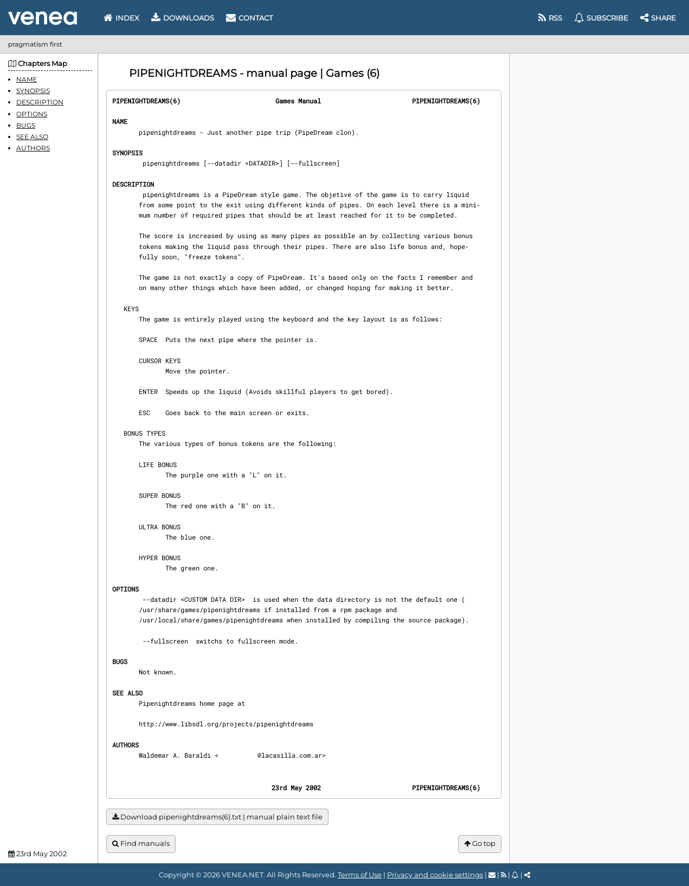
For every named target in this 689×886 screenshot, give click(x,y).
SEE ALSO (32, 137)
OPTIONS (31, 114)
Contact (249, 18)
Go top (479, 843)
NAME (26, 79)
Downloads (182, 18)
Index (121, 18)
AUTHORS (33, 148)
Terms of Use (360, 874)
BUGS (25, 125)
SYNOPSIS (33, 91)
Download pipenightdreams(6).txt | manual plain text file (217, 817)
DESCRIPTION (39, 102)
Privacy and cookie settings (435, 874)
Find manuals (141, 843)
